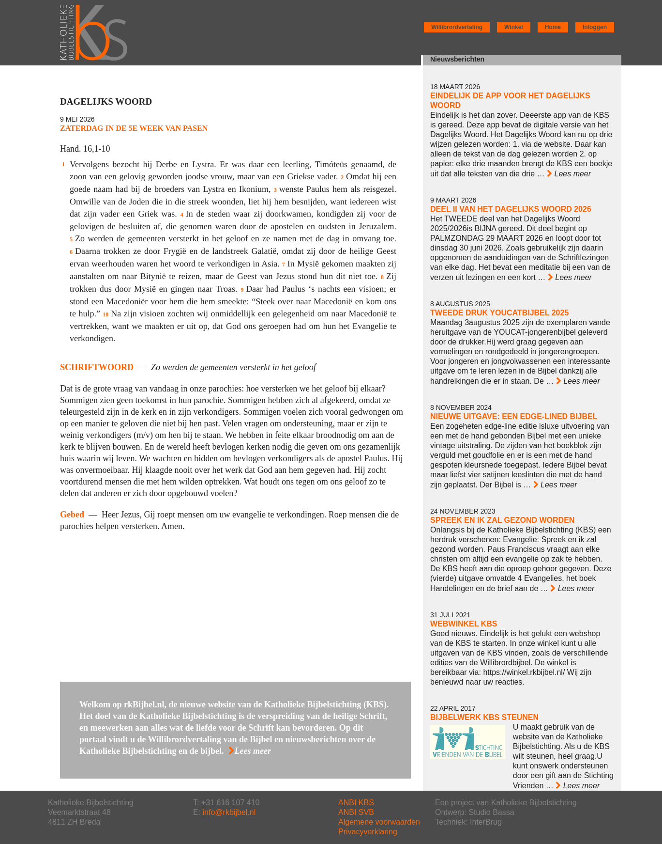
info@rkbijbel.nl (229, 812)
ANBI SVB (356, 812)
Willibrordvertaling (456, 27)
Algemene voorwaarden (379, 822)
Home (553, 27)
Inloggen (595, 27)
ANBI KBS (356, 802)
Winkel (513, 27)
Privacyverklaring (367, 832)
